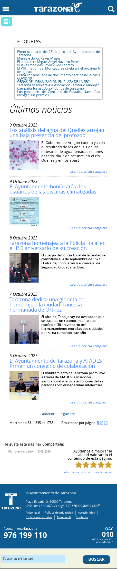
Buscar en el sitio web (18, 558)
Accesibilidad (86, 512)
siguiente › (68, 413)
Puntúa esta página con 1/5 (78, 464)
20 (106, 422)
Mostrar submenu (6, 21)
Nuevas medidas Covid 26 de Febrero (45, 65)
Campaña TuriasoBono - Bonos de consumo (50, 88)
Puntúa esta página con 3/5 (93, 464)
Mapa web (64, 517)
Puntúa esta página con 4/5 (101, 464)
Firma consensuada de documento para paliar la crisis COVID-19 (58, 77)
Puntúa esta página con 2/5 (86, 464)
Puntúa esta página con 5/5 (108, 464)
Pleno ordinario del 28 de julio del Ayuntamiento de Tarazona (58, 53)
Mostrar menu (6, 9)
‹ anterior (47, 413)
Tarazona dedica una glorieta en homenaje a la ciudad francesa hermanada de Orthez (46, 304)
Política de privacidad (59, 512)
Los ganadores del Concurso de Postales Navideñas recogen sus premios (58, 93)
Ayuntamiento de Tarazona (58, 7)
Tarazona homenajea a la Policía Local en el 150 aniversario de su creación (57, 245)
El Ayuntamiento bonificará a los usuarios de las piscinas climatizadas (52, 189)
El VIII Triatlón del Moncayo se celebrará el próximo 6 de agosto (58, 70)
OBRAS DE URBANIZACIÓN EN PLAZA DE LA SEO (53, 81)
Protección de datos (39, 517)
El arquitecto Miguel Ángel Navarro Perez (48, 61)
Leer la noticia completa (89, 171)
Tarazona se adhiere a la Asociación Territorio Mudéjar (58, 85)
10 (101, 422)
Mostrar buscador (111, 9)
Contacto (82, 517)
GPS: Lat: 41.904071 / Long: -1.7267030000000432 (61, 506)
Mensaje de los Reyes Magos (39, 58)
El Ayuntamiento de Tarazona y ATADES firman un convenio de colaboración (55, 363)
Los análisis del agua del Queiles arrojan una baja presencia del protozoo (56, 133)
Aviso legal (33, 512)
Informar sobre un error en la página (87, 472)
